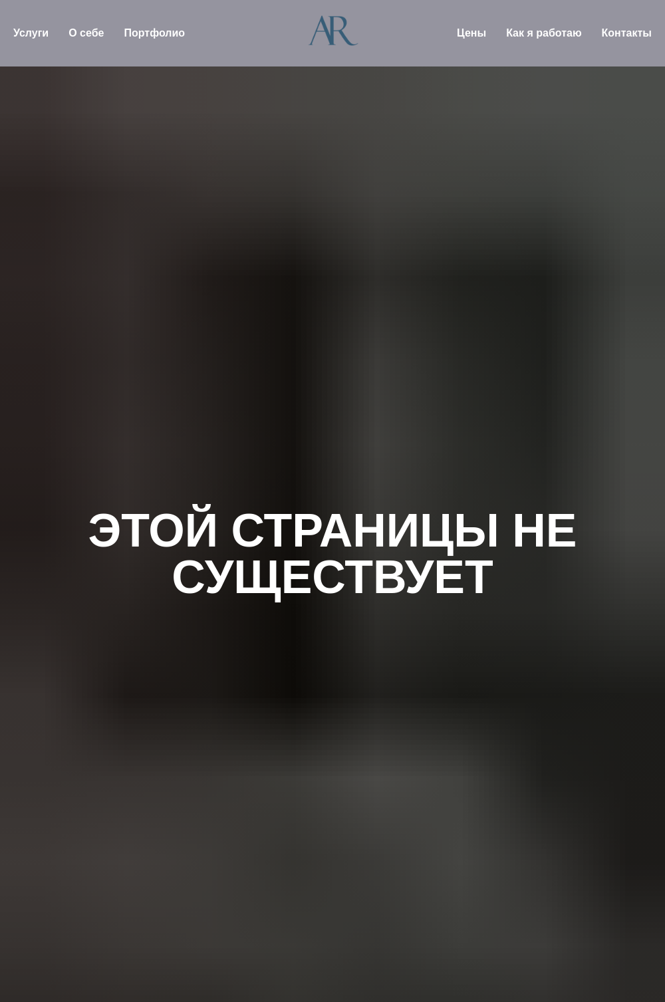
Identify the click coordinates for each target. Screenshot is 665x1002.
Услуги (31, 33)
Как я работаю (543, 33)
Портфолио (154, 33)
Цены (471, 33)
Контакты (627, 33)
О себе (86, 33)
